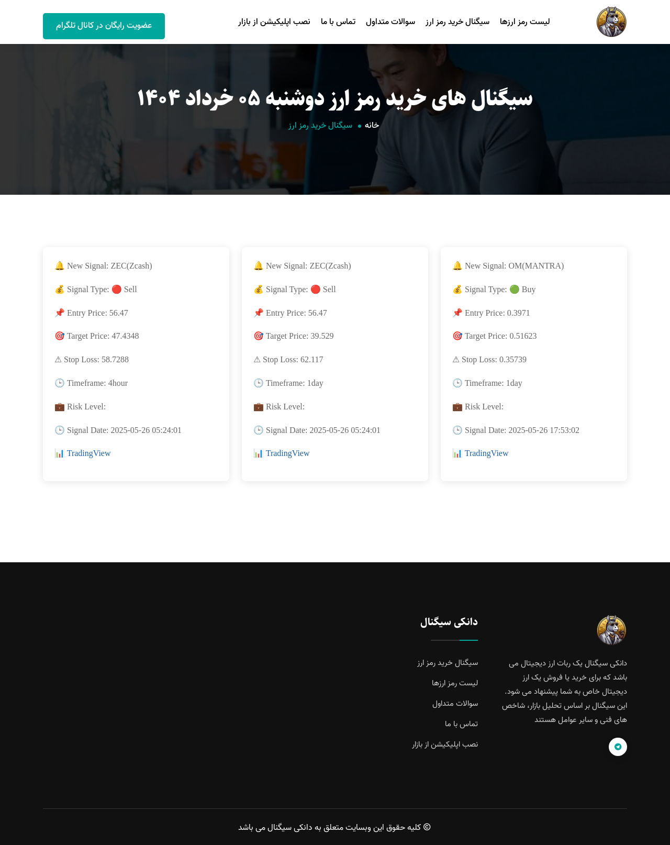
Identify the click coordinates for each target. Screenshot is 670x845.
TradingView (89, 453)
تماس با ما (338, 22)
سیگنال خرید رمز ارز (457, 22)
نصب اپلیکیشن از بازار (274, 22)
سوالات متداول (390, 22)
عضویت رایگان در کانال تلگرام (104, 25)
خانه (372, 125)
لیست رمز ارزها (525, 22)
